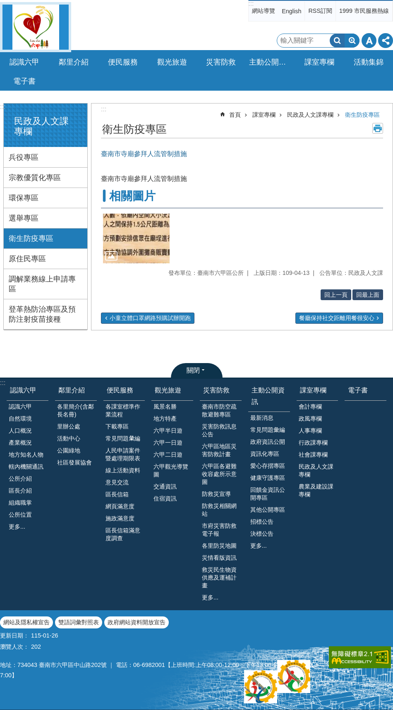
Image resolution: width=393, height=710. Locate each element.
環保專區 (23, 198)
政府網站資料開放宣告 (136, 622)
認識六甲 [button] (24, 62)
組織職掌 (20, 502)
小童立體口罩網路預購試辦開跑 (150, 318)
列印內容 (377, 128)
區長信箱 (117, 494)
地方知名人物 (26, 454)
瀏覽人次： (14, 646)
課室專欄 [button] (319, 62)
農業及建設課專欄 (316, 490)
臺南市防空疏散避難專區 (219, 410)
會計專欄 (310, 406)
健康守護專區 (267, 477)
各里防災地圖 (219, 545)
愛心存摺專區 (267, 465)
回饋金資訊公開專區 (267, 493)
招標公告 (261, 521)
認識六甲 (23, 390)
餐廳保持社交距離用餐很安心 (336, 318)
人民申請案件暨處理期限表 (122, 454)
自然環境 (20, 418)
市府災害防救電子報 (219, 529)
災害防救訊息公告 (219, 430)
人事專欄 (310, 430)
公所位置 (20, 514)
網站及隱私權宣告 (26, 622)
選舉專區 (23, 218)
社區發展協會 (74, 462)
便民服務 (120, 390)
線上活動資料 (122, 470)
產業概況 (20, 442)
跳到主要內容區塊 (4, 4)
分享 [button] (385, 40)
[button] (136, 238)
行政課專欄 (313, 442)
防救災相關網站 (219, 510)
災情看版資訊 (219, 557)
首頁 (235, 114)
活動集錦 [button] (368, 62)
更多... (17, 526)
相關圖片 (132, 196)
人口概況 (20, 430)
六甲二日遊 (167, 454)
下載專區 (117, 426)
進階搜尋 (352, 41)
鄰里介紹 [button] (74, 62)
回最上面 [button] (367, 294)
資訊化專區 (264, 453)
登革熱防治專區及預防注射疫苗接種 (42, 314)
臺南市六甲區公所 (35, 27)
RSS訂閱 (320, 10)
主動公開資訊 (268, 396)
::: (251, 3)
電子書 (24, 81)
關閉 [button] (193, 370)
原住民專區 (27, 259)
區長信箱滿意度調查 (122, 534)
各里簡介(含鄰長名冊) (75, 410)
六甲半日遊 (167, 430)
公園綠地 (68, 450)
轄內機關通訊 (26, 466)
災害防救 (216, 390)
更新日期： (14, 635)
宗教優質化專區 (35, 177)
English (291, 11)
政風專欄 (310, 418)
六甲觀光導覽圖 (170, 470)
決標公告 (261, 533)
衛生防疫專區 (31, 238)
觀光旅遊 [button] (172, 62)
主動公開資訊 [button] (271, 62)
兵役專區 (23, 157)
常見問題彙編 (267, 429)
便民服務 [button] (123, 62)
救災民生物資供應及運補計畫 (219, 577)
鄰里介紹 (71, 390)
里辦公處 (68, 426)
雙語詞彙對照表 (78, 622)
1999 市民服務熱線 (364, 10)
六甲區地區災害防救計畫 (219, 450)
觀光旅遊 (168, 390)
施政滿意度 (119, 518)
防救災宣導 (216, 494)
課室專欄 (264, 114)
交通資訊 (165, 486)
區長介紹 (20, 490)
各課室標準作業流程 (122, 410)
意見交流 (117, 482)
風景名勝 (165, 406)
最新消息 (261, 417)
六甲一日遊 (167, 442)
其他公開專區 (267, 509)
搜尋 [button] (337, 41)
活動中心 (68, 438)
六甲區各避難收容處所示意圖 (219, 474)
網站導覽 (263, 10)
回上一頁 (335, 294)
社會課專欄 (313, 454)
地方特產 (165, 418)
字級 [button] (369, 40)
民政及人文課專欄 (310, 114)
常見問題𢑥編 (122, 438)
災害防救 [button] (221, 62)
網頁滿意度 (119, 506)
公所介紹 (20, 478)
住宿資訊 (165, 498)
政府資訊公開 (267, 441)
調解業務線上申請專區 (42, 284)
